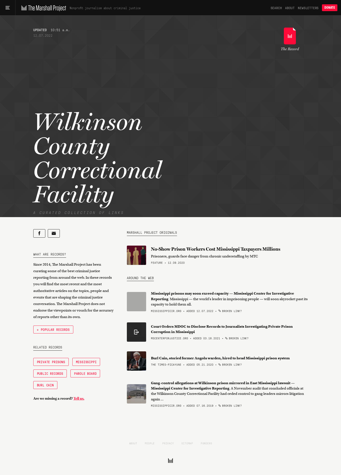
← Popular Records (53, 329)
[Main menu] (7, 7)
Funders (206, 443)
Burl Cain (45, 385)
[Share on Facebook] (39, 233)
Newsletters (308, 8)
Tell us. (79, 398)
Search (276, 8)
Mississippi (86, 362)
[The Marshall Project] (42, 7)
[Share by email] (54, 233)
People (150, 443)
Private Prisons (51, 362)
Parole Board (85, 373)
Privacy (168, 443)
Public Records (50, 373)
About (289, 8)
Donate (329, 7)
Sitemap (187, 443)
